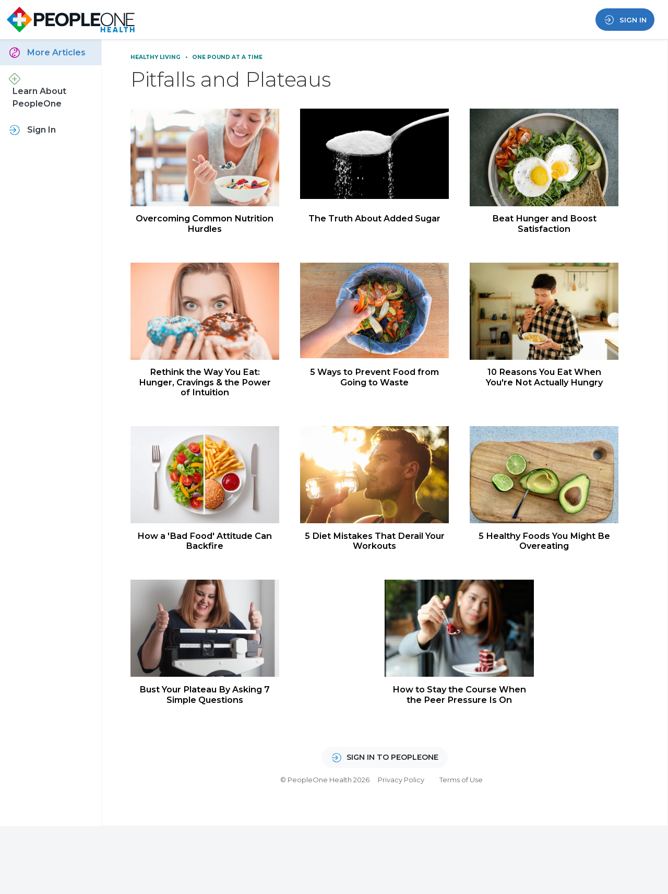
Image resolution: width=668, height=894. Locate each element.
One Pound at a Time (227, 57)
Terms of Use (461, 788)
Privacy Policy (401, 788)
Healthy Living (156, 57)
